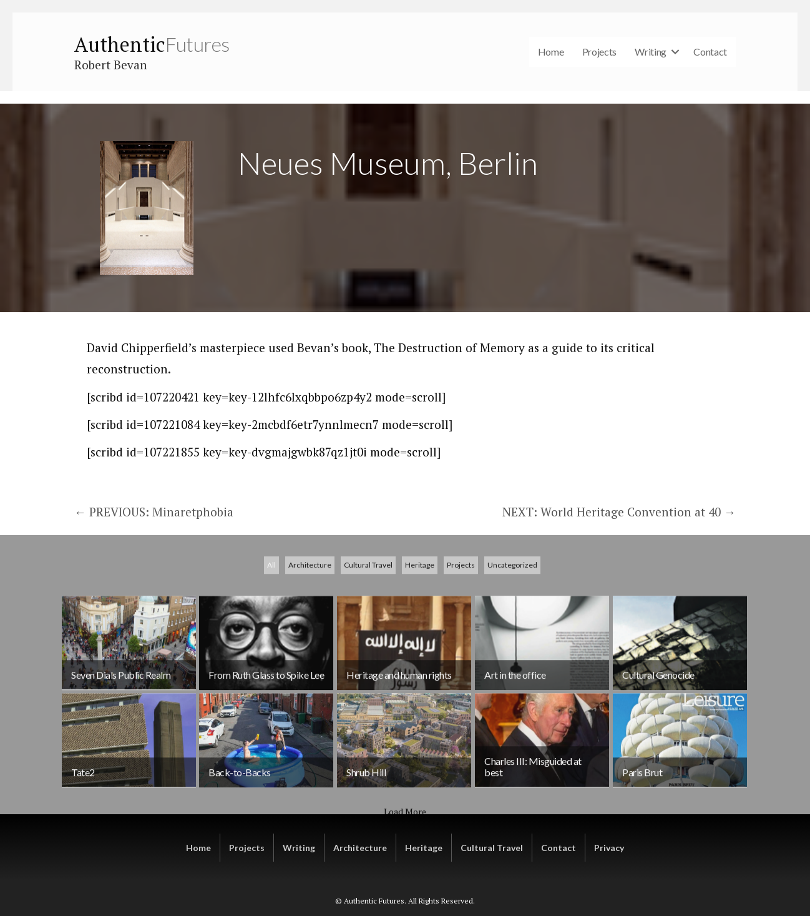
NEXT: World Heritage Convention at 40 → (619, 512)
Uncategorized (512, 676)
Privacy (609, 847)
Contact (710, 51)
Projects (599, 51)
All (271, 676)
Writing (650, 51)
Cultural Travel (368, 676)
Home (551, 51)
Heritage (419, 676)
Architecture (309, 676)
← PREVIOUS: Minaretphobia (153, 512)
